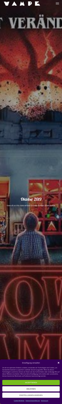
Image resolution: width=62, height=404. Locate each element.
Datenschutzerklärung (33, 401)
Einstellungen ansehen (31, 395)
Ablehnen (31, 389)
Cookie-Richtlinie (19, 401)
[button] (58, 363)
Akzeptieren (31, 382)
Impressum (44, 401)
